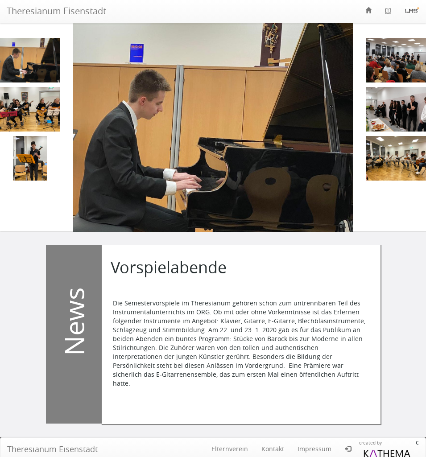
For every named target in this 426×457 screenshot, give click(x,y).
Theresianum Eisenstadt (56, 11)
